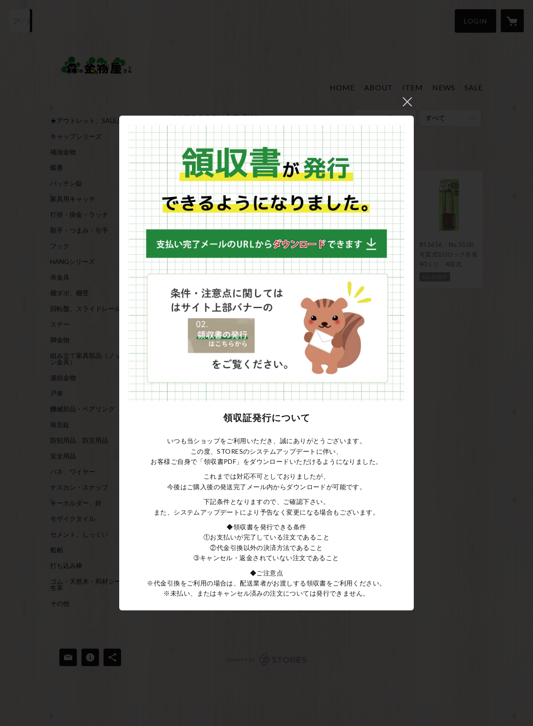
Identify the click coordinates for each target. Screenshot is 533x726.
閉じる (407, 101)
